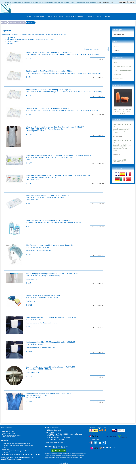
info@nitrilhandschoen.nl (55, 436)
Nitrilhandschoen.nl (8, 431)
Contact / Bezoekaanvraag (122, 70)
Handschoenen (39, 16)
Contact (4, 447)
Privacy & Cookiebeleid (105, 2)
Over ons (5, 452)
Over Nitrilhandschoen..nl (122, 66)
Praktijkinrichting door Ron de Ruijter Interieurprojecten (21, 454)
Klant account (118, 79)
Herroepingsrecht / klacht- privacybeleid (16, 451)
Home (4, 22)
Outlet (29, 16)
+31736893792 (52, 434)
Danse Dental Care (8, 433)
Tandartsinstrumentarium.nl (11, 435)
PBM (99, 16)
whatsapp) (78, 434)
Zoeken (117, 51)
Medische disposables (56, 16)
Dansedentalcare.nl (8, 437)
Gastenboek (117, 74)
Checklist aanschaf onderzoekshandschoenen (18, 445)
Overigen (107, 16)
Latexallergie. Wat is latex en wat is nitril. (16, 444)
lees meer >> (117, 136)
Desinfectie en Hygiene (74, 16)
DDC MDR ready (109, 448)
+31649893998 (64, 434)
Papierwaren (90, 16)
